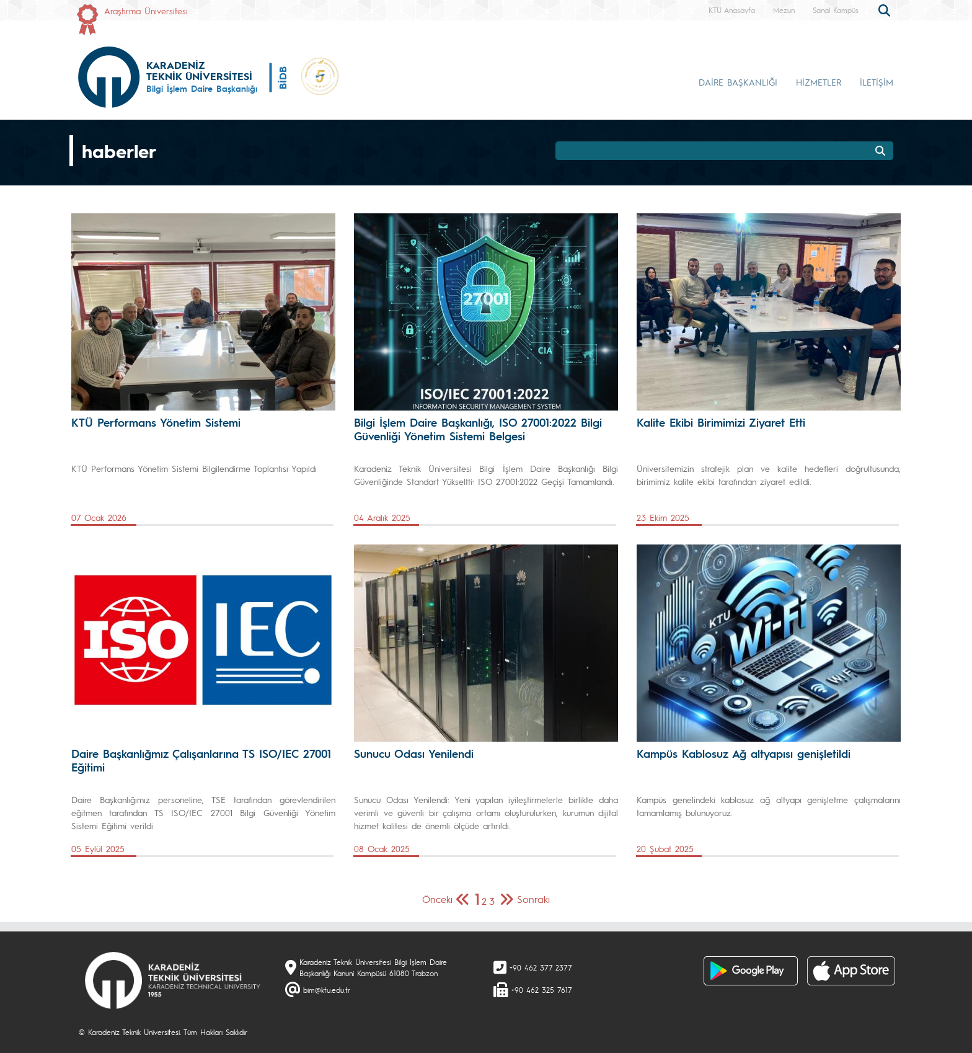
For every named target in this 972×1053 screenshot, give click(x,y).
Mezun (784, 10)
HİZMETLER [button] (818, 81)
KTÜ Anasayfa (732, 10)
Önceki (437, 898)
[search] (886, 9)
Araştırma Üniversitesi (146, 10)
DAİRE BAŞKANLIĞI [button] (738, 81)
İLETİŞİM (876, 81)
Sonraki (533, 898)
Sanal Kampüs (836, 10)
